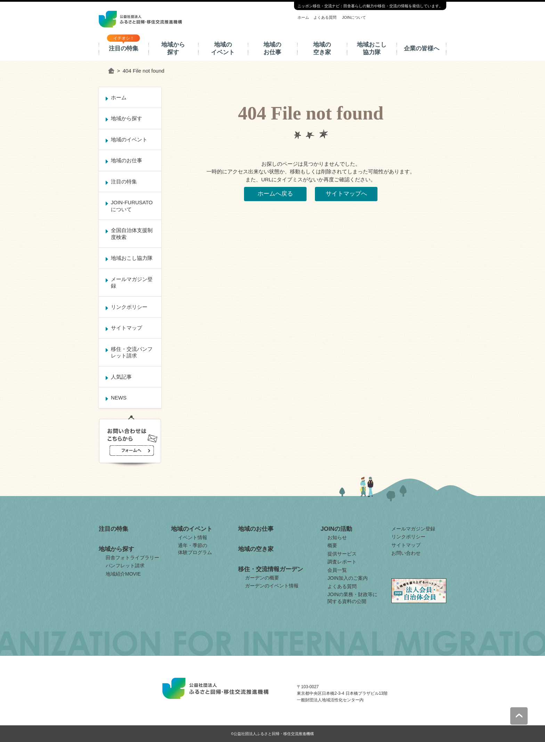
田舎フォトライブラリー (132, 557)
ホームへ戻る (275, 193)
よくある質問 (325, 17)
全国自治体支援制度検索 (132, 233)
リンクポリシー (129, 307)
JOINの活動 (336, 529)
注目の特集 (123, 48)
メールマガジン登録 (132, 282)
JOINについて (354, 17)
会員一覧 (337, 570)
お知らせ (337, 537)
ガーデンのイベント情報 (272, 585)
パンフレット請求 (125, 565)
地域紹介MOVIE (123, 574)
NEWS (119, 398)
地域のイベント (223, 48)
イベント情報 (192, 537)
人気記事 (121, 377)
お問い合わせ (406, 553)
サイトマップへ (346, 193)
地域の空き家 (322, 48)
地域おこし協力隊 (372, 48)
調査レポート (342, 561)
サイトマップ (126, 328)
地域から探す (173, 48)
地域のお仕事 (272, 48)
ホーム (303, 17)
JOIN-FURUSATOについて (132, 205)
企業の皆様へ (421, 48)
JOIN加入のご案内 (347, 578)
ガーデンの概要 (262, 577)
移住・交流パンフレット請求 (132, 352)
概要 (332, 545)
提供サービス (342, 553)
